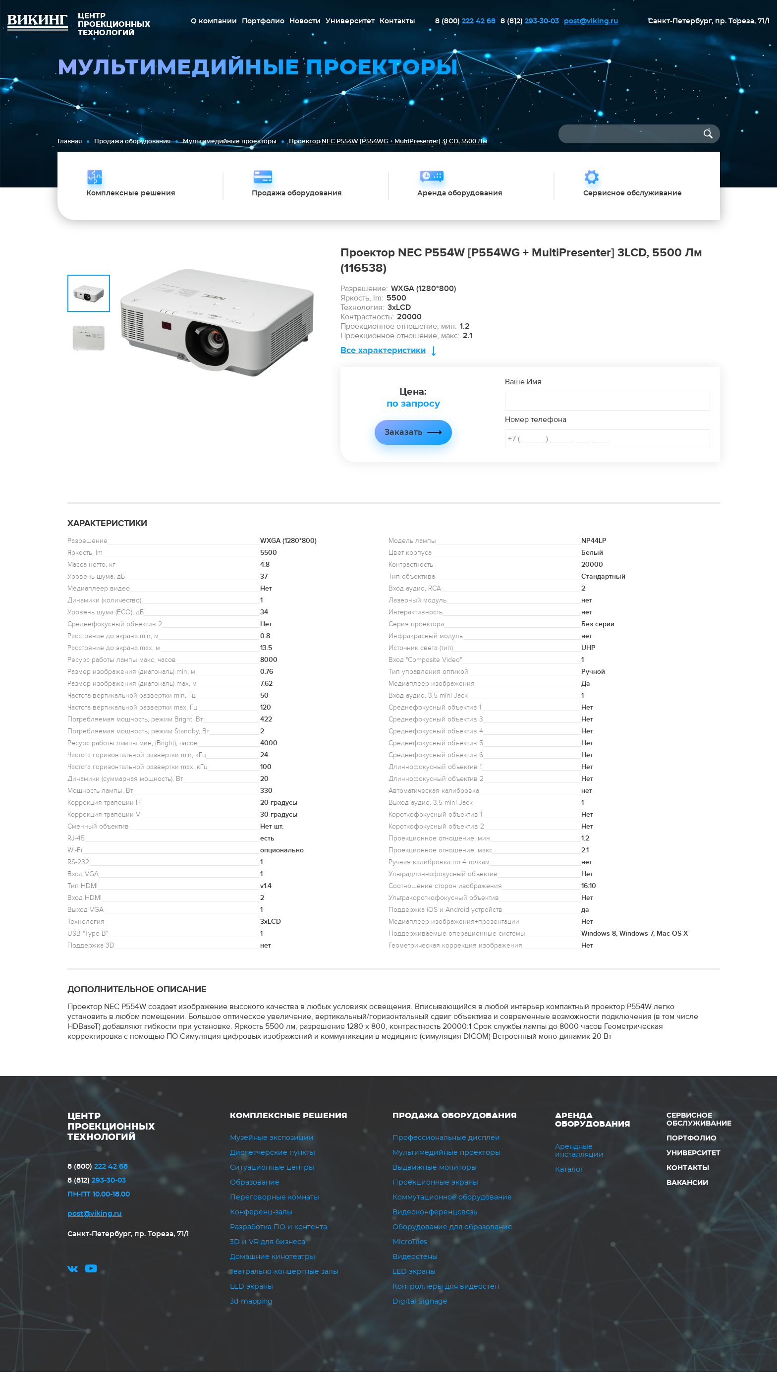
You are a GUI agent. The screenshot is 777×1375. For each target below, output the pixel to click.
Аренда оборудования (592, 1122)
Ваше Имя (523, 384)
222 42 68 (465, 21)
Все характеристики (383, 353)
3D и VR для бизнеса (267, 1245)
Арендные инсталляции (579, 1153)
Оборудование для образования (452, 1230)
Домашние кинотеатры (272, 1259)
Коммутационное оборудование (452, 1200)
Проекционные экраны (435, 1185)
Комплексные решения (288, 1118)
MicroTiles (409, 1245)
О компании (214, 21)
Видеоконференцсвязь (434, 1215)
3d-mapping (251, 1304)
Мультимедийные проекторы (230, 141)
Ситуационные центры (272, 1170)
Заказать (403, 435)
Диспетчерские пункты (272, 1155)
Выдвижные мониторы (434, 1170)
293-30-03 (529, 21)
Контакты (397, 21)
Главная (69, 141)
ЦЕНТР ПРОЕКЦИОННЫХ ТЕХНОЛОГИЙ (111, 1129)
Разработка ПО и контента (278, 1230)
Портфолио (263, 21)
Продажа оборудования (132, 141)
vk (72, 1273)
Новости (305, 21)
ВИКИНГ (37, 25)
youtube (91, 1273)
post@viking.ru (591, 21)
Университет (350, 21)
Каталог (569, 1172)
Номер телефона (535, 422)
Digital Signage (419, 1304)
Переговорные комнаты (274, 1200)
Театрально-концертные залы (284, 1274)
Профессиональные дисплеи (446, 1140)
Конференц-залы (261, 1215)
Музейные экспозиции (272, 1140)
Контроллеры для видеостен (445, 1289)
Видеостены (415, 1259)
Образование (254, 1185)
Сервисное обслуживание (698, 1122)
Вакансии (687, 1185)
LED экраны (251, 1289)
